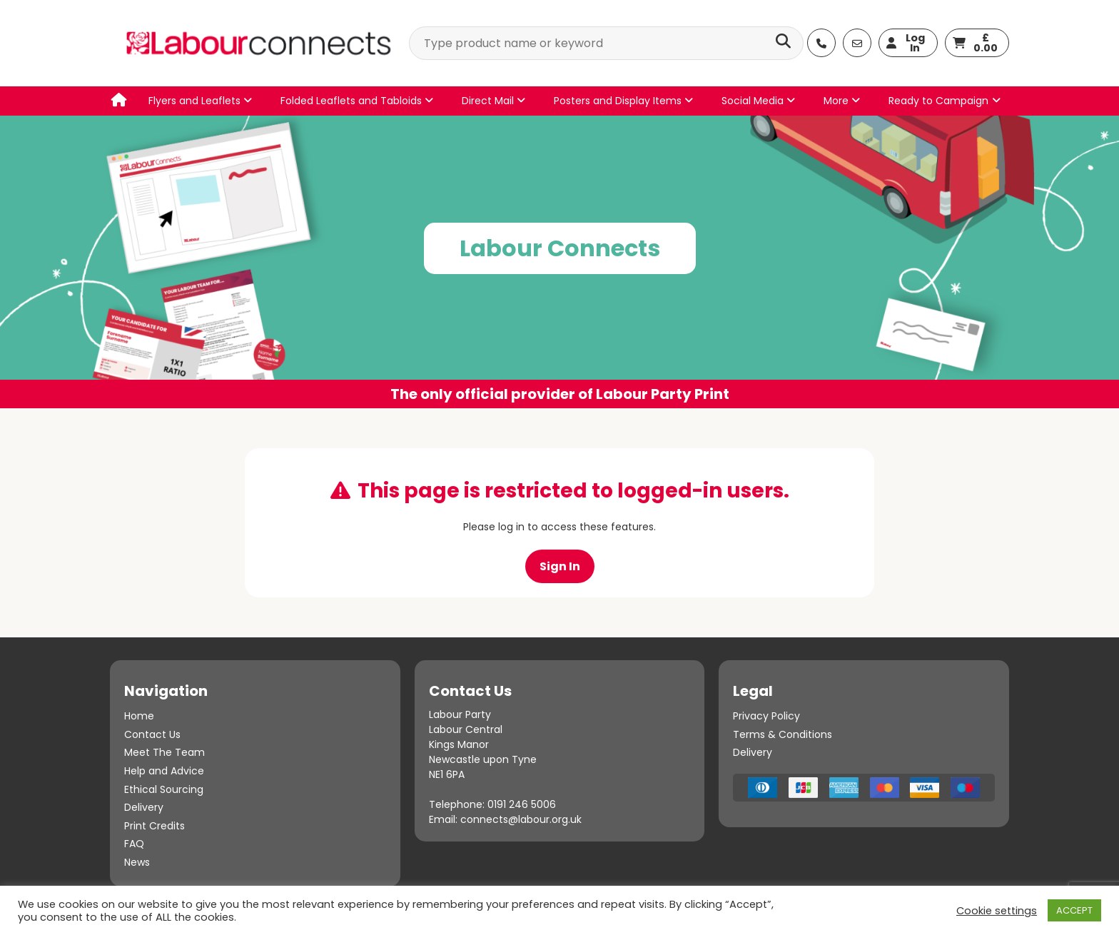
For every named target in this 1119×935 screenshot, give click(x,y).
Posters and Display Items (623, 101)
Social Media (758, 101)
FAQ (134, 844)
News (137, 862)
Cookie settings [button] (996, 910)
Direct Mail (493, 101)
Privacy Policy (766, 716)
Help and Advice (164, 771)
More (842, 101)
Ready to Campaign (938, 101)
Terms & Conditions (782, 734)
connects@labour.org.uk (521, 819)
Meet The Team (164, 752)
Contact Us (152, 734)
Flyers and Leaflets (200, 101)
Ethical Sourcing (163, 789)
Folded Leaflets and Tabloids (356, 101)
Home (139, 716)
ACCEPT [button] (1074, 910)
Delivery (143, 807)
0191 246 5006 (521, 804)
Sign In (560, 566)
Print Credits (154, 826)
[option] (559, 262)
